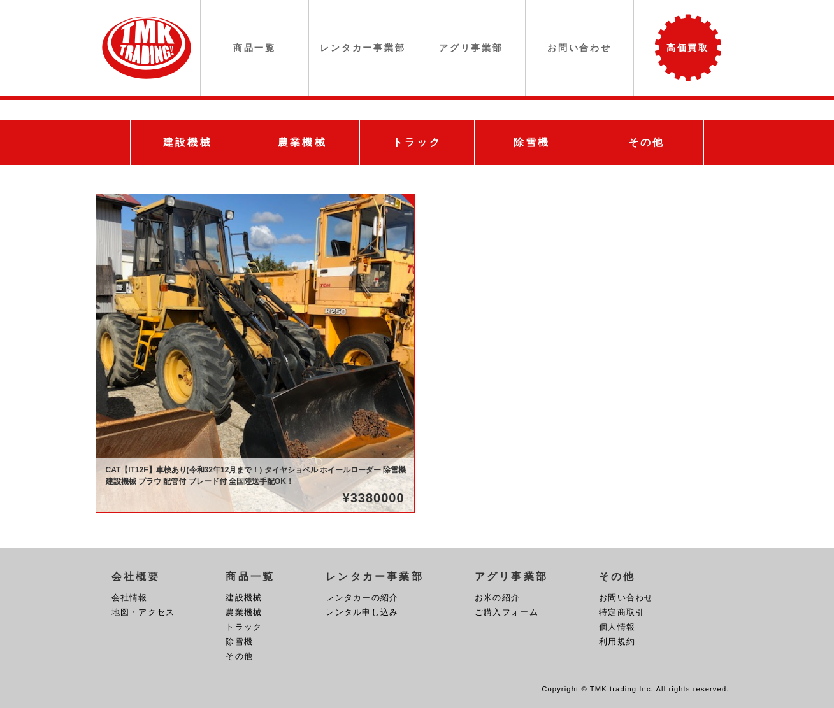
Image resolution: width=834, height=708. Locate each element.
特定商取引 (621, 612)
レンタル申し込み (362, 612)
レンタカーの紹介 (362, 597)
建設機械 (244, 597)
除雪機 (239, 641)
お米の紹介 (497, 597)
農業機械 (244, 612)
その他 (239, 656)
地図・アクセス (143, 612)
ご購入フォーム (506, 612)
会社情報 (129, 597)
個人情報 (617, 627)
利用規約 (617, 641)
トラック (244, 627)
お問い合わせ (626, 597)
